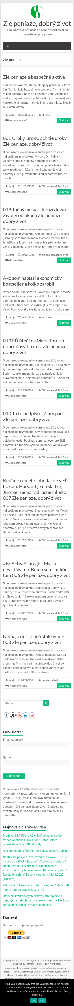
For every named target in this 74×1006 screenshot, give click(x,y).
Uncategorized (49, 680)
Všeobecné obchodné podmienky (21, 968)
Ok (33, 1000)
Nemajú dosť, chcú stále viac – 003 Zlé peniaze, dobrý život (33, 639)
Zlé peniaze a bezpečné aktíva (34, 77)
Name (7, 757)
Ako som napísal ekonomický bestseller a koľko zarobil (32, 281)
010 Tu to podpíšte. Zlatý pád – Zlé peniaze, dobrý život (34, 416)
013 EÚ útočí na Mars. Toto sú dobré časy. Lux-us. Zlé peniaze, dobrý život (35, 346)
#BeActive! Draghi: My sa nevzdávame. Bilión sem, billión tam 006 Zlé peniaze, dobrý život (36, 569)
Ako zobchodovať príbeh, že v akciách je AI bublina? (36, 850)
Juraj (11, 186)
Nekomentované (17, 120)
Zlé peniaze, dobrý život (37, 23)
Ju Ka (11, 114)
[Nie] (69, 993)
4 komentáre (15, 260)
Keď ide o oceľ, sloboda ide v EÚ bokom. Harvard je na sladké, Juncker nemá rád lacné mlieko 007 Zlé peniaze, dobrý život (36, 489)
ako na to (46, 317)
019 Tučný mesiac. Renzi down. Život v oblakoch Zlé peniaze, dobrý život (35, 215)
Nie (42, 1000)
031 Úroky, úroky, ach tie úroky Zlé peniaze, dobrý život (35, 141)
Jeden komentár (17, 322)
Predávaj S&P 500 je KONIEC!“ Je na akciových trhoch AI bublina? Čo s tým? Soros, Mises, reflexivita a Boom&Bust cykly (33, 840)
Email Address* (13, 739)
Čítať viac (63, 120)
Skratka (46, 114)
